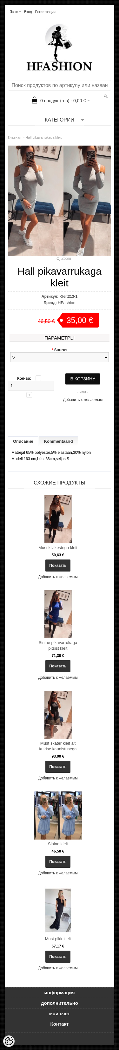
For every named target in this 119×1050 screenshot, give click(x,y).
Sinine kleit (58, 843)
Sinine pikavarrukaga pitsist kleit (58, 645)
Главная (14, 137)
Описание (23, 441)
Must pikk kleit (58, 938)
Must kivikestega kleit (57, 547)
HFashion (67, 302)
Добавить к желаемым (82, 399)
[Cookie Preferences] (9, 1041)
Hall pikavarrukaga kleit (43, 137)
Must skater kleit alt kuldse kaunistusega (58, 746)
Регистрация (45, 12)
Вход (28, 12)
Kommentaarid (58, 441)
